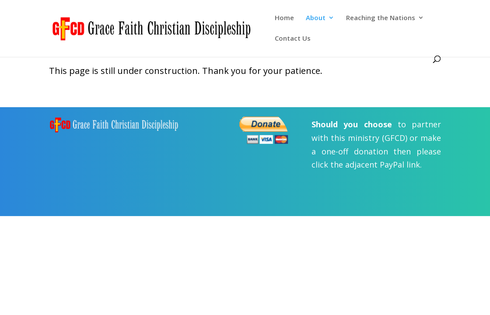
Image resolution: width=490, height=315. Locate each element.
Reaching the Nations (380, 18)
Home (284, 18)
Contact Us (293, 38)
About (316, 18)
